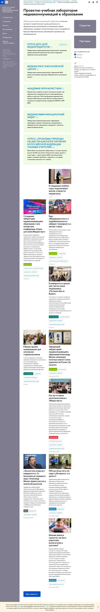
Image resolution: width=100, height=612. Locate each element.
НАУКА (55, 529)
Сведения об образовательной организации (28, 581)
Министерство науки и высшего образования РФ (87, 535)
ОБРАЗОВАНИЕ (43, 529)
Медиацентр (70, 545)
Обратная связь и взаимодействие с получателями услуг (43, 573)
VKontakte (79, 54)
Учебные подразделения (76, 521)
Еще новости (32, 504)
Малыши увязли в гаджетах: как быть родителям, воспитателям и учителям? (57, 450)
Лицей (40, 531)
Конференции (7, 37)
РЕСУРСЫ (70, 529)
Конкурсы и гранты (58, 554)
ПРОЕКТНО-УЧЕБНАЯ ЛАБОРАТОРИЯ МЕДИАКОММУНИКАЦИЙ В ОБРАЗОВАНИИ (10, 10)
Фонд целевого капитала (28, 559)
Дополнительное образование (43, 554)
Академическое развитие (57, 551)
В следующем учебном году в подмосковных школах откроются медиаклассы (33, 189)
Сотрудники (7, 21)
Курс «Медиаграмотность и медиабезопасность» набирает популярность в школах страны (34, 221)
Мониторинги (56, 540)
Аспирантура (41, 550)
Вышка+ (40, 543)
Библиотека (70, 531)
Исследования (7, 29)
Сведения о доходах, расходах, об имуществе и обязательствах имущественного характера (29, 572)
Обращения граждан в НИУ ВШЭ (29, 555)
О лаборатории (7, 17)
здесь (18, 606)
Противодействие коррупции (28, 564)
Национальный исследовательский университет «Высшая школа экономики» (45, 521)
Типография (70, 543)
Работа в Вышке (27, 599)
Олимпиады (41, 538)
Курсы (5, 33)
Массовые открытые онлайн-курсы (87, 552)
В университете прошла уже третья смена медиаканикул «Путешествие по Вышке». (59, 272)
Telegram (79, 57)
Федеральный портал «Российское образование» (88, 546)
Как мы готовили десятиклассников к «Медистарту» (32, 343)
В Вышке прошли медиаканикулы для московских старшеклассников (32, 287)
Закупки (25, 551)
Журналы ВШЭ (71, 548)
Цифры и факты (27, 531)
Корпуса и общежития (26, 548)
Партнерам (85, 41)
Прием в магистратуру (42, 547)
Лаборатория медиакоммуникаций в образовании (41, 21)
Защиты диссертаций (58, 547)
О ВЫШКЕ (26, 529)
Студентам (84, 25)
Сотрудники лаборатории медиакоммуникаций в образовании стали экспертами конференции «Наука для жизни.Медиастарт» (60, 193)
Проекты (5, 25)
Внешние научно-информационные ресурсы (58, 558)
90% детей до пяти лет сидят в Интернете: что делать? (34, 418)
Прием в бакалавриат (44, 541)
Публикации (70, 550)
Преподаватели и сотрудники (28, 544)
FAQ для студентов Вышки (8, 42)
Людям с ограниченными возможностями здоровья (28, 589)
